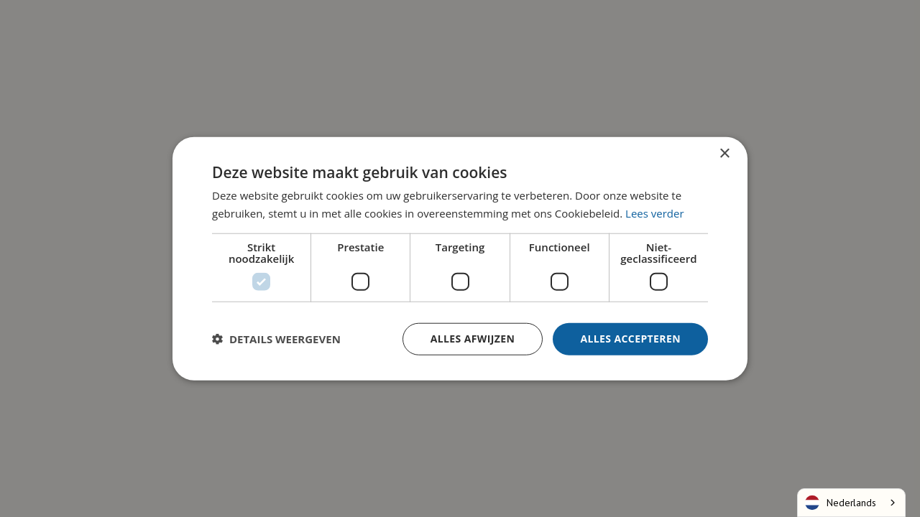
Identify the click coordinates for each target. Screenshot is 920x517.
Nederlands (840, 502)
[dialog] (460, 258)
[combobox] (851, 502)
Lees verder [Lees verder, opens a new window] (654, 213)
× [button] (724, 154)
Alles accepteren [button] (630, 338)
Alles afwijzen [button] (473, 338)
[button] (276, 338)
